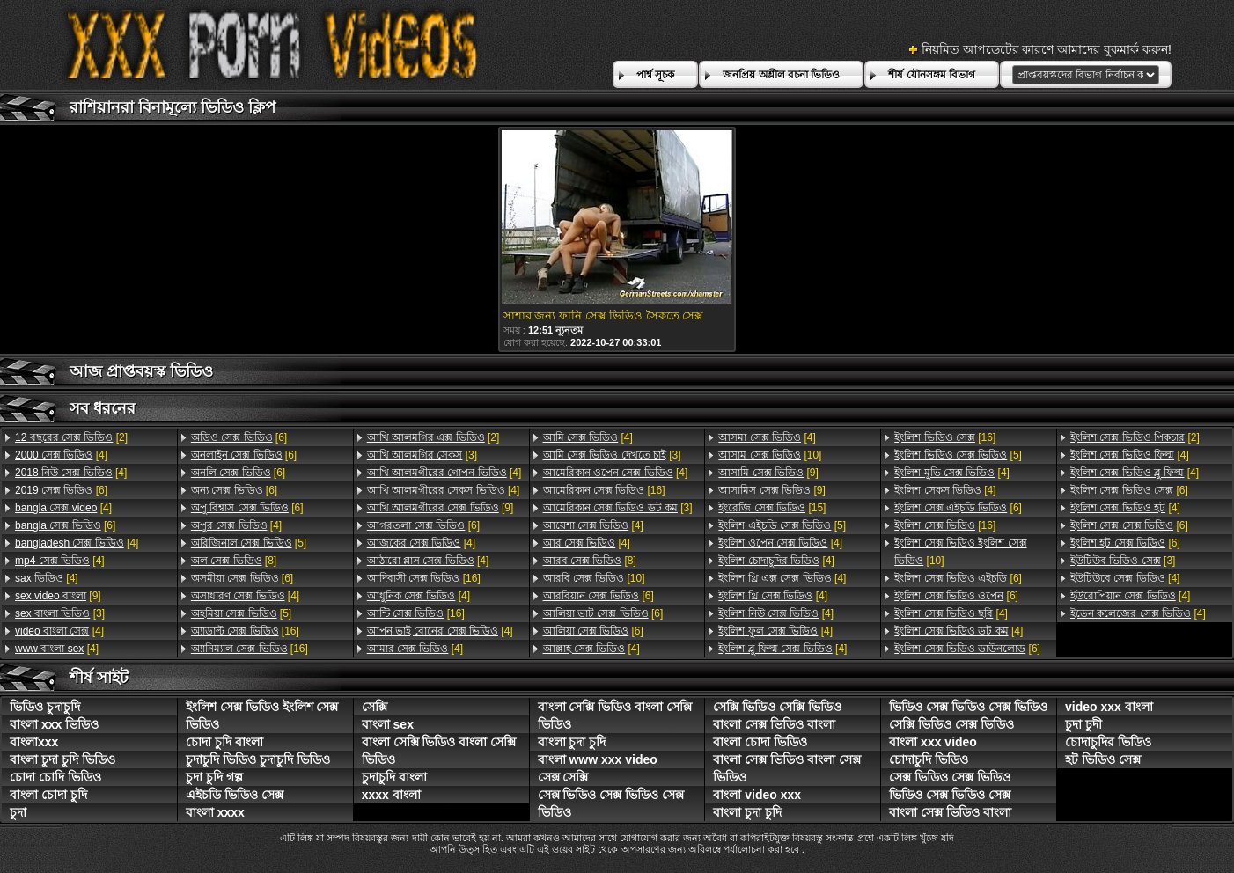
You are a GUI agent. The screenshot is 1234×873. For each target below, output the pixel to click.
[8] (233, 560)
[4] (61, 455)
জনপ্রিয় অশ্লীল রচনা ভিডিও (781, 75)
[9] (58, 596)
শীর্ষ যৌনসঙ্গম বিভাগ (931, 75)
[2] (71, 437)
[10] (594, 578)
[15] (772, 508)
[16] (245, 631)
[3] (60, 613)
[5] (248, 543)
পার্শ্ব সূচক (655, 75)
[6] (61, 490)
